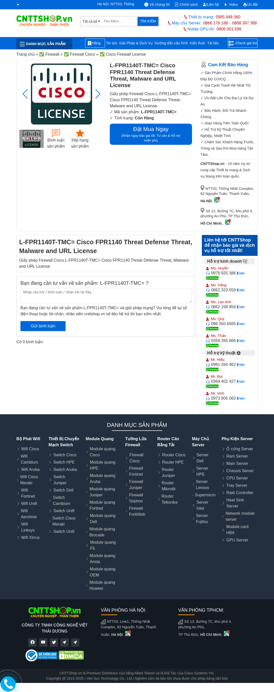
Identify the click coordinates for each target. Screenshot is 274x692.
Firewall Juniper (136, 484)
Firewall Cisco (136, 458)
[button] (97, 93)
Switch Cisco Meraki (64, 521)
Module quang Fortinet (102, 505)
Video (231, 5)
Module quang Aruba (102, 478)
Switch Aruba (65, 469)
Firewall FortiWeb (137, 511)
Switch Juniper (59, 480)
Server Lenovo (202, 484)
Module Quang (100, 439)
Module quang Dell (103, 518)
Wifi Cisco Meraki (29, 480)
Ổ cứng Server (239, 449)
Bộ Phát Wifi (28, 439)
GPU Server (237, 540)
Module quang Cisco (102, 452)
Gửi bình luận (43, 326)
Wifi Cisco (30, 449)
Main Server (237, 463)
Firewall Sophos (136, 498)
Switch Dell (63, 490)
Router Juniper (168, 472)
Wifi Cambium (29, 459)
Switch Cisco (64, 455)
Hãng (94, 43)
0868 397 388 (244, 23)
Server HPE (202, 471)
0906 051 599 (228, 29)
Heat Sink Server (235, 503)
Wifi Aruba (30, 469)
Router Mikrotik (169, 486)
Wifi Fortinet (28, 493)
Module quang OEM (102, 572)
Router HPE (173, 462)
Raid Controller (239, 493)
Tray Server (236, 485)
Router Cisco (173, 455)
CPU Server (237, 478)
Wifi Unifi (29, 503)
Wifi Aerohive (29, 514)
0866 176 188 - (216, 23)
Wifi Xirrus (30, 537)
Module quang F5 (103, 545)
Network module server (240, 516)
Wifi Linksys (28, 527)
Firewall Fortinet (136, 471)
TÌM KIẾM (148, 21)
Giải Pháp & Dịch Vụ (136, 43)
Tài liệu (215, 43)
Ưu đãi (250, 5)
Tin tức (111, 43)
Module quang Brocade (102, 532)
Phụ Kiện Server (237, 439)
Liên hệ (211, 5)
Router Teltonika (169, 499)
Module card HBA (237, 530)
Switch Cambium (61, 500)
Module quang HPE (102, 465)
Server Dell (202, 458)
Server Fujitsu (202, 518)
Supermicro (205, 495)
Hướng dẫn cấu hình (171, 43)
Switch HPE (63, 462)
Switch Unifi (63, 511)
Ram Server (237, 456)
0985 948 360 (228, 17)
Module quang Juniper (102, 492)
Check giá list (243, 43)
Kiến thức (197, 43)
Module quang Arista (102, 558)
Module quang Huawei (102, 585)
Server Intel (202, 505)
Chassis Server (240, 471)
